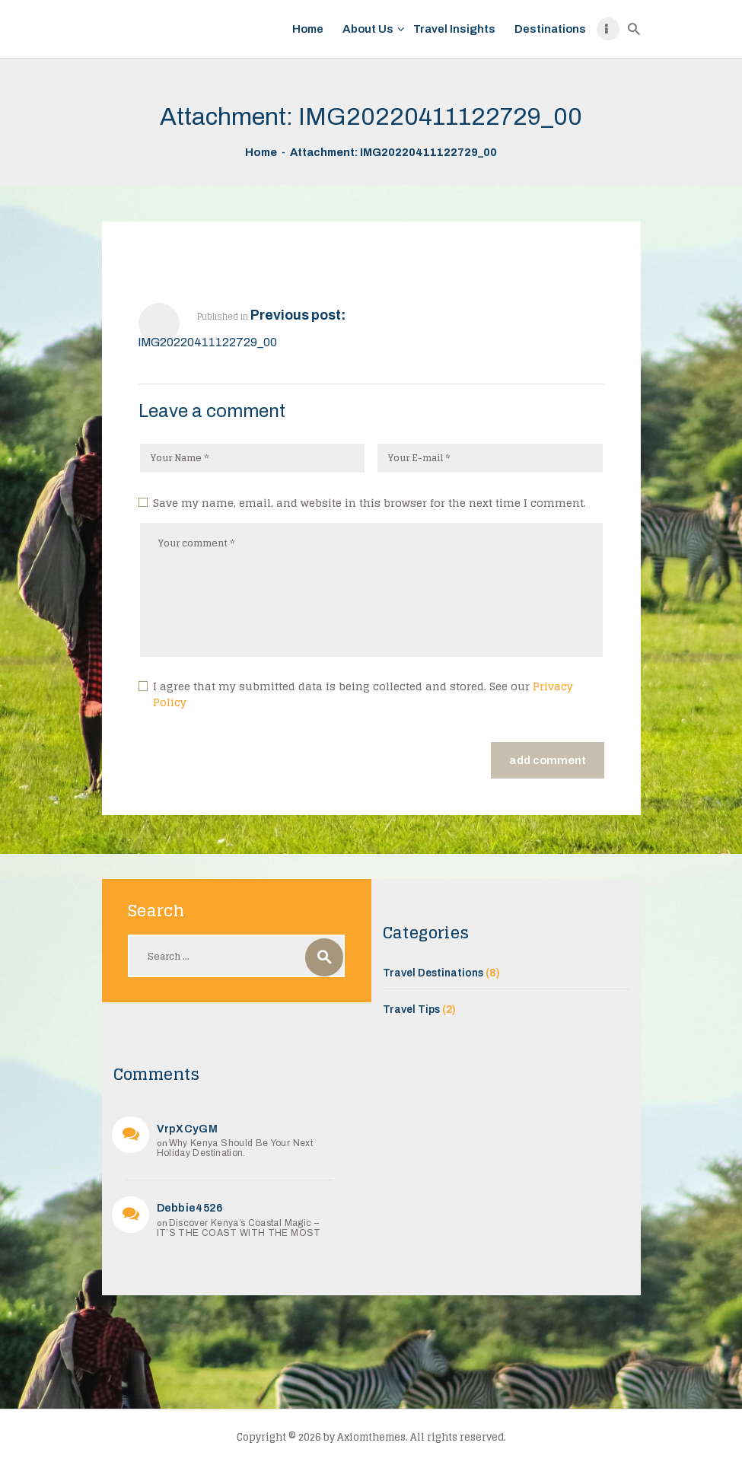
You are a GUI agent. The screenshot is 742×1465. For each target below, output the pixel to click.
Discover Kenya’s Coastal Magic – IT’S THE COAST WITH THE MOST (239, 1228)
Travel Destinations (433, 973)
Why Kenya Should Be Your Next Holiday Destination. (235, 1148)
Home (261, 152)
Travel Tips (411, 1009)
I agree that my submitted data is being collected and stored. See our (363, 694)
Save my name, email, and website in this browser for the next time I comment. (369, 503)
